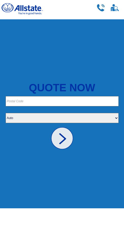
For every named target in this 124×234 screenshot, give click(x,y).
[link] (62, 138)
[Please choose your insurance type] (62, 118)
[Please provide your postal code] (62, 101)
